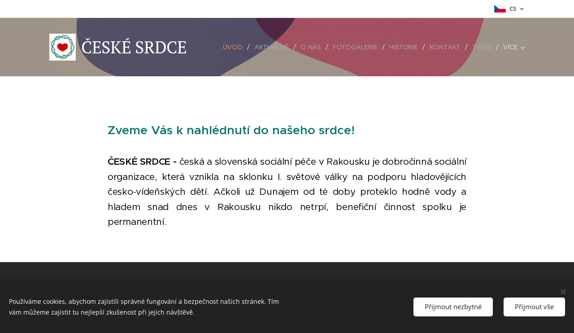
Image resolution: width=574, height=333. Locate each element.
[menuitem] (234, 47)
